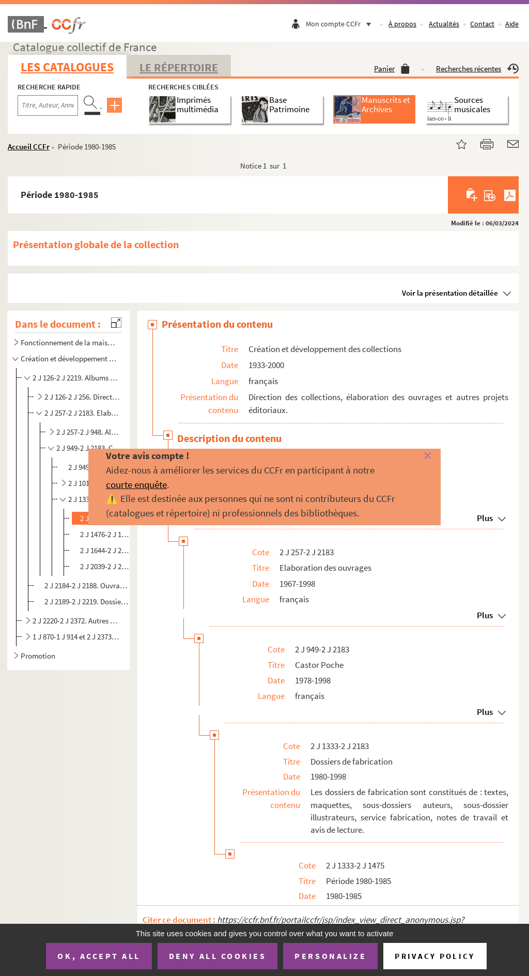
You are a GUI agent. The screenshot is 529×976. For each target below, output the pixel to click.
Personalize (330, 956)
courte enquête (136, 484)
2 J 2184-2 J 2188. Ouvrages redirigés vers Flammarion (86, 585)
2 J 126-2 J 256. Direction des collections (82, 397)
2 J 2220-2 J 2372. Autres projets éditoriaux (76, 621)
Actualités (444, 23)
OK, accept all (98, 956)
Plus (485, 615)
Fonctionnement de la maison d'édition (69, 342)
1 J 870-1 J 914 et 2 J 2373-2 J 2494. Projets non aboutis (76, 637)
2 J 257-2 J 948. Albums (88, 432)
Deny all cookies (217, 956)
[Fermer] (417, 456)
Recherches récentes (477, 68)
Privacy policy (435, 956)
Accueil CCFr (29, 146)
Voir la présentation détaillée (450, 293)
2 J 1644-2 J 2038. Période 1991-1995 (106, 550)
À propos (402, 23)
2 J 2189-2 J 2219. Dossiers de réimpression (86, 601)
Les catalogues (67, 67)
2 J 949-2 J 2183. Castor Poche (88, 448)
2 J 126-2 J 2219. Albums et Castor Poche (76, 378)
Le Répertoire (178, 67)
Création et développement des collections (69, 358)
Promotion (38, 656)
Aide (512, 23)
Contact (482, 23)
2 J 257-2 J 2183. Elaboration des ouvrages (82, 413)
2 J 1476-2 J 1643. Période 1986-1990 (106, 534)
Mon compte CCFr (341, 24)
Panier (392, 68)
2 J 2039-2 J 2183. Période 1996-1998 (106, 566)
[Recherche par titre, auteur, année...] (48, 105)
